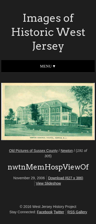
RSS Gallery (77, 212)
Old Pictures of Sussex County (33, 151)
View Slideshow (48, 183)
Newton (67, 151)
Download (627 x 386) (65, 178)
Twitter (59, 212)
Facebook (44, 212)
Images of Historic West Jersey (48, 32)
